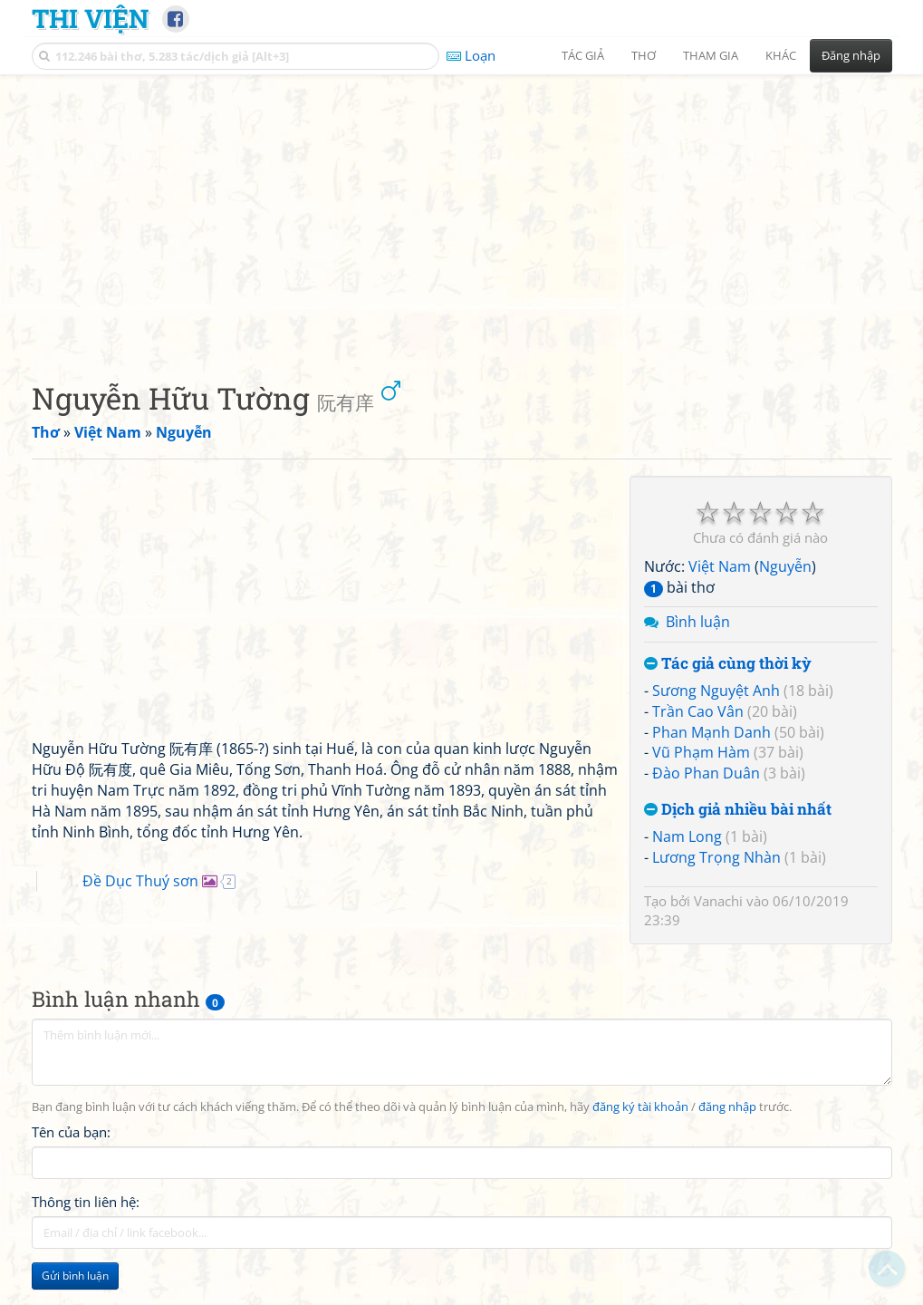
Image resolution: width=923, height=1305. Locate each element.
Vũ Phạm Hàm (701, 752)
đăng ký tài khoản (640, 1107)
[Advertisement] (462, 213)
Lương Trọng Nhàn (716, 857)
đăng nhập (727, 1107)
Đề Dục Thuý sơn (140, 881)
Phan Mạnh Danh (711, 732)
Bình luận (698, 622)
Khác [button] (780, 55)
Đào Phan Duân (706, 773)
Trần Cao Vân (698, 711)
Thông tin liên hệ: (85, 1202)
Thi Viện (90, 18)
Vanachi (718, 901)
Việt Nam (719, 566)
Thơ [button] (643, 55)
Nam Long (687, 836)
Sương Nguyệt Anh (716, 691)
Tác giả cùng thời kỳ (728, 663)
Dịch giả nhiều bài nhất (738, 809)
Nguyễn (785, 566)
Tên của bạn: (71, 1132)
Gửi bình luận (75, 1275)
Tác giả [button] (583, 55)
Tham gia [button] (710, 55)
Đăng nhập (851, 55)
